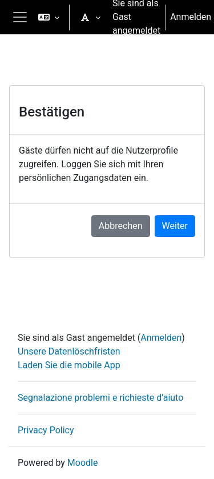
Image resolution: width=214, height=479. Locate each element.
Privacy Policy (46, 430)
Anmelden (190, 16)
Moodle (82, 462)
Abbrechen (121, 225)
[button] (49, 17)
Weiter (175, 225)
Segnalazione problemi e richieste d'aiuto (100, 397)
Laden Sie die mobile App (69, 365)
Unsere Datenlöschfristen (69, 351)
